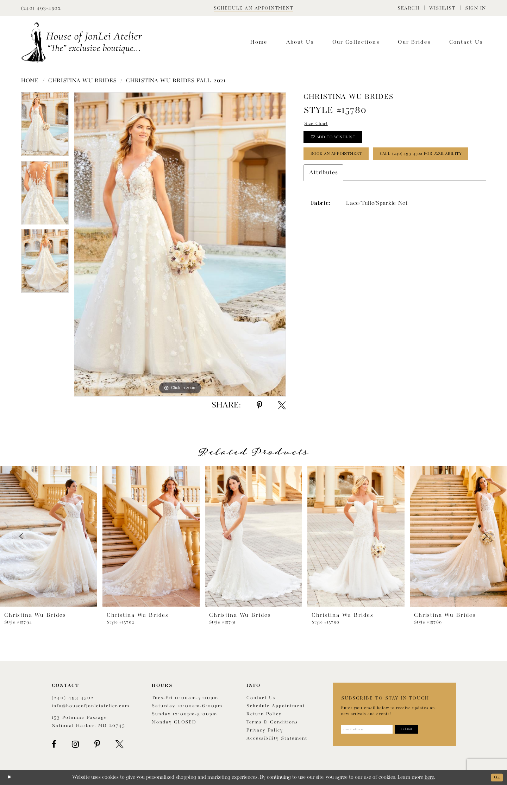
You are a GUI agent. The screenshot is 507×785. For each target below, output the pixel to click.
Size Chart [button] (319, 124)
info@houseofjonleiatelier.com (91, 706)
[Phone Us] (41, 8)
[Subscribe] (425, 730)
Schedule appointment (275, 706)
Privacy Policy (264, 730)
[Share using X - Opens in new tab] (282, 405)
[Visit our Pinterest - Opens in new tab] (97, 744)
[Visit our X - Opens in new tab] (119, 744)
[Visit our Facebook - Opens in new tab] (54, 744)
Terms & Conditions (272, 722)
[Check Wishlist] (442, 8)
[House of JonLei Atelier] (81, 42)
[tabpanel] (45, 126)
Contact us (261, 698)
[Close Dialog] (10, 777)
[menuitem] (408, 8)
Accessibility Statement (276, 738)
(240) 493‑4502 (73, 698)
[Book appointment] (254, 8)
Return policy (264, 714)
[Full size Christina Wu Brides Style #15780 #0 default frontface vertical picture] (180, 244)
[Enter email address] (374, 730)
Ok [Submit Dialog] (495, 777)
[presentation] (48, 536)
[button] (408, 8)
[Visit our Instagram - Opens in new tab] (75, 744)
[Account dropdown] (475, 8)
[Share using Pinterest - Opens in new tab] (259, 405)
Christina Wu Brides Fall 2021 (175, 81)
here (429, 777)
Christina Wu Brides (82, 81)
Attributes (323, 204)
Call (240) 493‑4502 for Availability (366, 184)
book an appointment (347, 163)
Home (30, 81)
